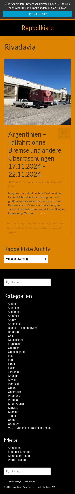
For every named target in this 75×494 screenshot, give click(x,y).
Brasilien (13, 331)
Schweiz (13, 407)
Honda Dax (12, 228)
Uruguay (13, 423)
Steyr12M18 (12, 232)
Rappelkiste (37, 28)
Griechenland (16, 351)
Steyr (60, 228)
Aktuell (31, 182)
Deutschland (16, 339)
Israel (11, 363)
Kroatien (13, 375)
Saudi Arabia (16, 403)
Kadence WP (49, 487)
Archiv (50, 182)
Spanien (13, 411)
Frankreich (14, 343)
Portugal (13, 399)
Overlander (31, 228)
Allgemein (41, 182)
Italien (11, 367)
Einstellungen (37, 14)
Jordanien (14, 371)
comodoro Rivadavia (40, 224)
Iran (10, 359)
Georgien (14, 347)
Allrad (16, 224)
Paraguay (14, 395)
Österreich (14, 391)
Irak (10, 355)
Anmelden (14, 447)
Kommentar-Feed (19, 455)
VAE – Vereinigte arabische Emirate (30, 427)
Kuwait (12, 379)
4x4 (11, 224)
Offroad (21, 228)
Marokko (13, 383)
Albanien (13, 307)
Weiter (43, 213)
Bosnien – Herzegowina (23, 327)
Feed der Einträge (19, 451)
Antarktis (13, 315)
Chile (11, 335)
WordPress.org (17, 459)
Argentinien (59, 182)
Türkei (12, 415)
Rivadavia (53, 228)
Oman (12, 387)
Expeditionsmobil (57, 224)
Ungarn (12, 419)
